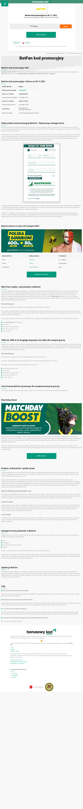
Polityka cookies (14, 651)
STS (13, 671)
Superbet (15, 675)
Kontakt (12, 649)
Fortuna (14, 673)
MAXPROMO (22, 90)
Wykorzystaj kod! (41, 34)
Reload (31, 263)
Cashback (32, 259)
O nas (12, 647)
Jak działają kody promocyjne (18, 661)
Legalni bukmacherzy (16, 660)
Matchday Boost (33, 267)
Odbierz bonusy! (41, 456)
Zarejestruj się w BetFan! (42, 274)
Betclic (14, 677)
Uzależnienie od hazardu (17, 663)
